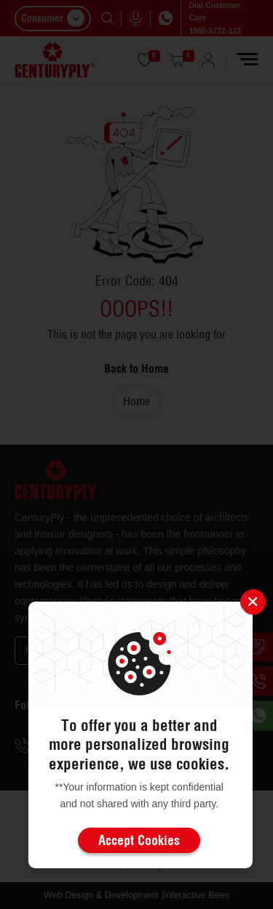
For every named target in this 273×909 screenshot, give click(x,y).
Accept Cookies (139, 840)
